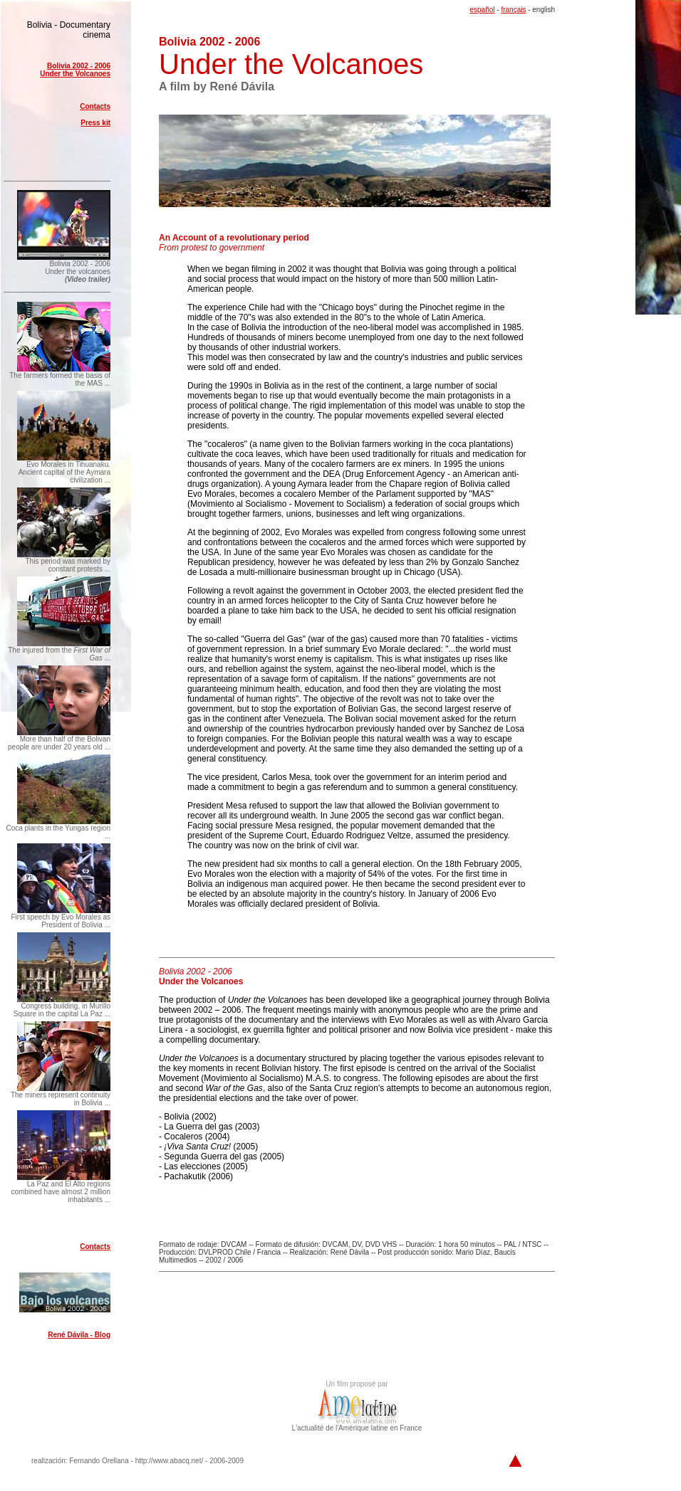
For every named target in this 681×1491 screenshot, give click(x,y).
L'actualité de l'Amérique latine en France (357, 1425)
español (481, 10)
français (513, 10)
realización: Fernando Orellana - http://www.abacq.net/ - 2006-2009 (137, 1461)
